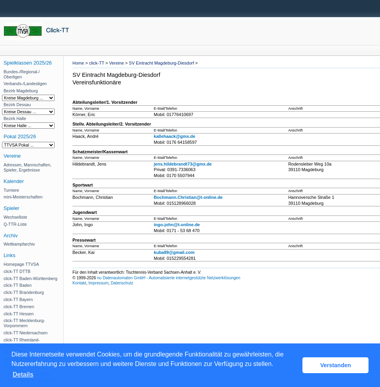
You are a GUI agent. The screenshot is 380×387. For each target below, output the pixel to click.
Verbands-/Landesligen (25, 83)
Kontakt (79, 283)
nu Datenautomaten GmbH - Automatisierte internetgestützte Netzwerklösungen (168, 278)
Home (78, 63)
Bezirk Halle (15, 118)
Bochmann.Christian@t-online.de (188, 197)
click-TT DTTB (17, 271)
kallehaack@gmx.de (175, 136)
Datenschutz (122, 283)
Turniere (11, 190)
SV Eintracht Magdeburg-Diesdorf (161, 63)
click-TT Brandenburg (24, 292)
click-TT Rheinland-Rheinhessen (22, 342)
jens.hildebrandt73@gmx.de (183, 164)
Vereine (116, 63)
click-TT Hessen (19, 313)
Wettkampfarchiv (19, 244)
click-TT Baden (18, 285)
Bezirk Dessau (17, 104)
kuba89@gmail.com (174, 252)
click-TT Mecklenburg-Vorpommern (24, 323)
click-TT (96, 63)
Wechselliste (15, 217)
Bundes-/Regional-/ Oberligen (22, 74)
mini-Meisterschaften (23, 196)
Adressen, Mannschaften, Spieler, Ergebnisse (27, 167)
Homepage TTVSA (21, 264)
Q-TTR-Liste (15, 224)
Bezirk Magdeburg (21, 90)
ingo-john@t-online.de (177, 224)
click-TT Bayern (18, 299)
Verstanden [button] (335, 365)
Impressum (98, 283)
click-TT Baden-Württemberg (30, 278)
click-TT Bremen (19, 306)
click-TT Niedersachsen (26, 332)
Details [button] (23, 374)
